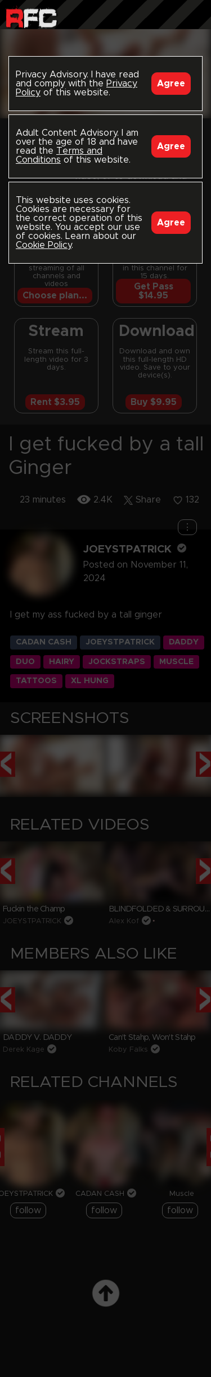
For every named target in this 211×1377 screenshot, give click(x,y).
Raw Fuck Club (31, 17)
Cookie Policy (43, 245)
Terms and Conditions (59, 155)
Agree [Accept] (171, 83)
